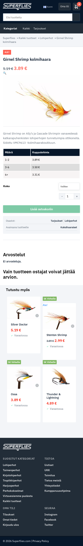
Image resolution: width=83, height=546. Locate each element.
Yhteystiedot (52, 485)
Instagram (50, 514)
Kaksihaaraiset (68, 227)
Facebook (50, 519)
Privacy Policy (40, 541)
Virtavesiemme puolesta (18, 496)
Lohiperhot (46, 38)
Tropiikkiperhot (12, 480)
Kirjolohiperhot (12, 475)
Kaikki (26, 28)
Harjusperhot (11, 485)
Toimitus (49, 475)
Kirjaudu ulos (11, 525)
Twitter (48, 525)
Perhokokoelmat (13, 490)
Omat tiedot (10, 519)
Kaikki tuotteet (27, 38)
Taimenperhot (11, 470)
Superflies (9, 38)
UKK (47, 470)
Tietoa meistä (52, 480)
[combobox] (69, 186)
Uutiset (48, 465)
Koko (6, 186)
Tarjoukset (39, 28)
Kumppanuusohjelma (57, 490)
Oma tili (64, 6)
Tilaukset (8, 514)
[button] (4, 73)
